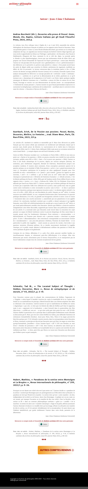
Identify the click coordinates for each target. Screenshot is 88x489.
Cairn (43, 101)
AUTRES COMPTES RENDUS (55, 450)
